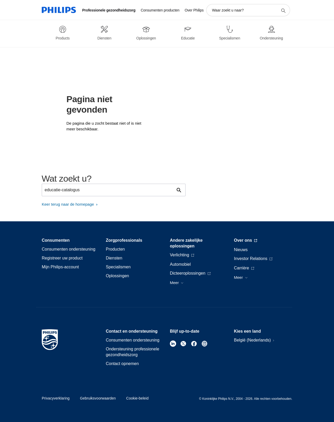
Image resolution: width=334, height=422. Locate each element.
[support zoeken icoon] (283, 10)
